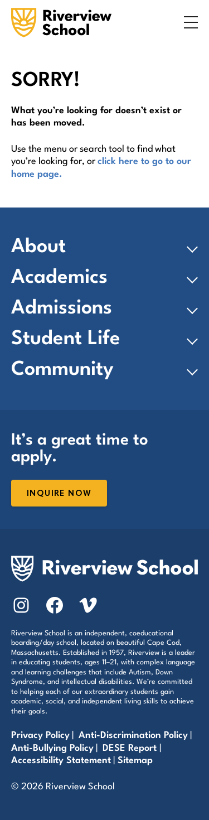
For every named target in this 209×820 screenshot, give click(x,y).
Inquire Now (59, 493)
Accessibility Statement (61, 760)
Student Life (65, 339)
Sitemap (135, 760)
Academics (59, 277)
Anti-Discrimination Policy (133, 735)
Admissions (61, 308)
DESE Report (131, 748)
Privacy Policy (40, 735)
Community (62, 369)
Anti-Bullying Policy (52, 748)
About (38, 247)
